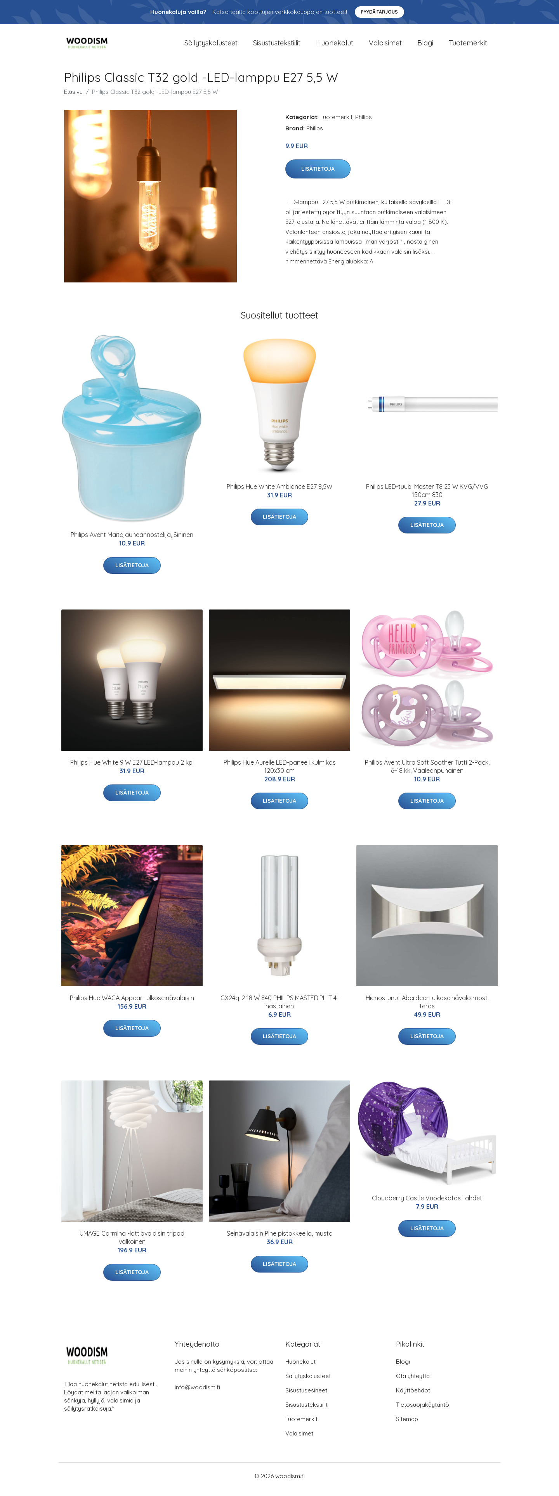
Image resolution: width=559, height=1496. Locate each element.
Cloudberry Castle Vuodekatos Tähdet (427, 1205)
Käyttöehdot (413, 1397)
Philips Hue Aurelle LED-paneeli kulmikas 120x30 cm (280, 773)
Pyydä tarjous (379, 12)
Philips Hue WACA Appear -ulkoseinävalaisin (132, 1004)
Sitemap (407, 1425)
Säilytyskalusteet (211, 46)
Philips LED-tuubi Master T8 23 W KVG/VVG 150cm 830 (427, 497)
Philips (363, 123)
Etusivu (73, 98)
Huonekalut (334, 46)
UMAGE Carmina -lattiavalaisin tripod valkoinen (132, 1244)
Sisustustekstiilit (276, 46)
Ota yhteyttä (413, 1382)
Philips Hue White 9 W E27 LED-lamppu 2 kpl (132, 769)
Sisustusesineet (306, 1397)
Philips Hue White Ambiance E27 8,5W (279, 493)
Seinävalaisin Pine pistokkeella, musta (280, 1240)
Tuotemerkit (468, 46)
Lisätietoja (318, 175)
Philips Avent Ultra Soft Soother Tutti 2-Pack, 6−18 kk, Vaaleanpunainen (427, 773)
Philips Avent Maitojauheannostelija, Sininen (132, 541)
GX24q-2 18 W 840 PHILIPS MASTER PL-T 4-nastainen (279, 1008)
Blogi (425, 46)
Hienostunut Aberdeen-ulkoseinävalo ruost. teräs (427, 1008)
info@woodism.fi (197, 1393)
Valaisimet (385, 46)
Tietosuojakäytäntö (422, 1411)
